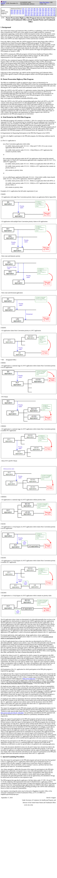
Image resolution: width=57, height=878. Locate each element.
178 (29, 8)
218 (51, 12)
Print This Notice (44, 2)
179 (31, 8)
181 (37, 8)
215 (43, 12)
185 (49, 8)
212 (34, 12)
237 (29, 15)
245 (51, 15)
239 (34, 15)
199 (43, 10)
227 (31, 13)
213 (37, 12)
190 (17, 10)
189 (14, 10)
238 (31, 15)
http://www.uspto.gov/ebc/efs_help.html (12, 713)
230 (40, 13)
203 (54, 10)
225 (26, 13)
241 (40, 15)
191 (20, 10)
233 (49, 13)
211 (32, 12)
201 (49, 10)
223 (20, 13)
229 (37, 13)
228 (34, 13)
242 (43, 15)
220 (12, 13)
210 (29, 12)
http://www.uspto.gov (29, 678)
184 (46, 8)
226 (29, 13)
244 (48, 15)
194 (29, 10)
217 (49, 12)
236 (26, 15)
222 (17, 13)
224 (23, 13)
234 (51, 13)
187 (54, 8)
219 (54, 12)
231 (43, 13)
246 (54, 15)
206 (17, 12)
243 (46, 15)
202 (51, 10)
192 (23, 10)
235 (54, 13)
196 (34, 10)
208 (23, 12)
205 (14, 12)
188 (12, 10)
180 (34, 8)
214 (40, 12)
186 (51, 8)
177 (26, 8)
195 (31, 10)
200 (46, 10)
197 (37, 10)
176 (23, 8)
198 (40, 10)
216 (46, 12)
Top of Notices (3, 2)
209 (26, 12)
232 (46, 13)
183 (43, 8)
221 (14, 13)
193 (26, 10)
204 (12, 12)
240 (37, 15)
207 (20, 12)
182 (40, 8)
